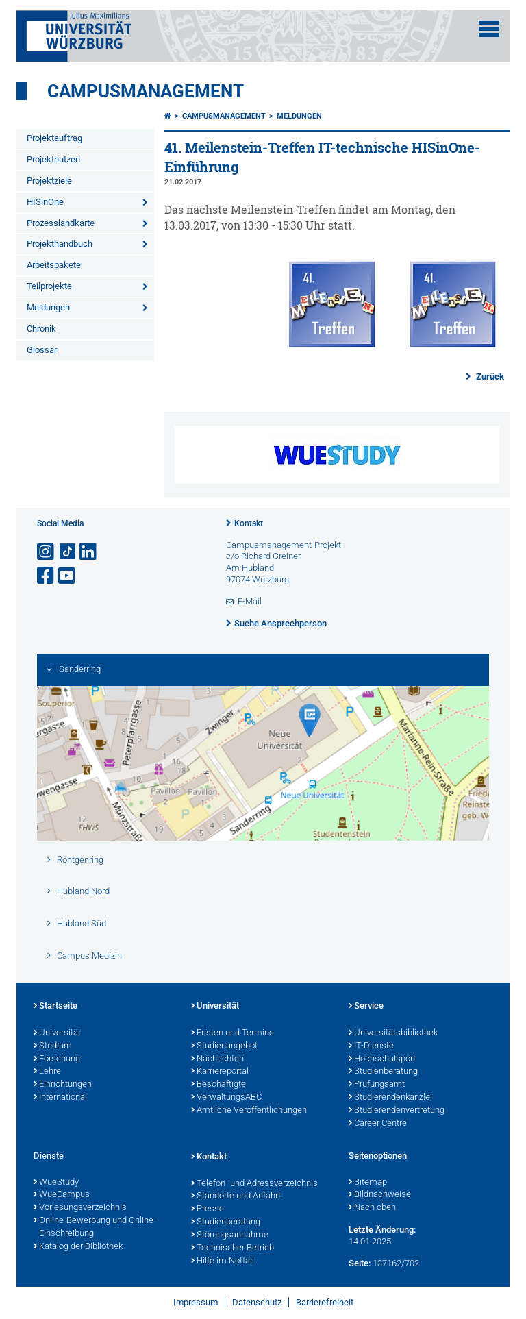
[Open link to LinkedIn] (89, 552)
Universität (57, 1033)
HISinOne (45, 202)
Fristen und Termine (232, 1033)
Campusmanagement (145, 91)
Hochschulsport (382, 1059)
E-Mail (250, 601)
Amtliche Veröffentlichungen (249, 1111)
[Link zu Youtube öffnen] (67, 576)
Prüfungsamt (377, 1084)
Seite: (360, 1263)
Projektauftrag (54, 138)
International (60, 1098)
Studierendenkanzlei (390, 1098)
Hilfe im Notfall (222, 1261)
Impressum (195, 1302)
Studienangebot (224, 1046)
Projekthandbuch (59, 243)
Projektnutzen (53, 159)
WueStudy (56, 1182)
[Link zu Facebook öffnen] (46, 576)
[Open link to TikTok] (67, 552)
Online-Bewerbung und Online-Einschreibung (95, 1227)
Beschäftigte (218, 1084)
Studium (53, 1046)
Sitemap (368, 1182)
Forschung (57, 1059)
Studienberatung (383, 1071)
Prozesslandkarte (61, 223)
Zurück (489, 376)
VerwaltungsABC (226, 1098)
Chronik (41, 328)
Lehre (47, 1071)
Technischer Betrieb (232, 1248)
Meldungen (48, 307)
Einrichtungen (63, 1084)
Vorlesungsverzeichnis (80, 1208)
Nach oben (372, 1208)
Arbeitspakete (54, 265)
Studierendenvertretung (396, 1111)
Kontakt (248, 523)
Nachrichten (217, 1059)
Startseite (55, 1006)
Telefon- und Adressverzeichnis (254, 1184)
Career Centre (378, 1124)
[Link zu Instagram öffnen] (46, 552)
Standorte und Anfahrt (236, 1196)
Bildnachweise (380, 1195)
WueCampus (62, 1195)
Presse (207, 1209)
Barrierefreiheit (324, 1302)
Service (366, 1006)
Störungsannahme (229, 1235)
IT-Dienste (371, 1046)
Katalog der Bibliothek (78, 1247)
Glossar (42, 350)
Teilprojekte (49, 286)
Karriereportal (220, 1071)
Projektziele (49, 180)
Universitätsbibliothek (393, 1033)
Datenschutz (256, 1302)
